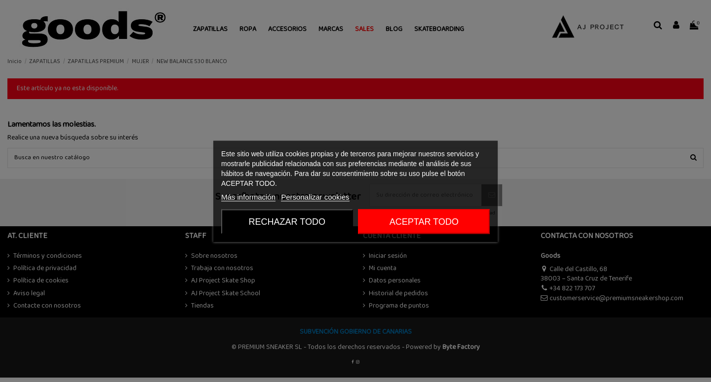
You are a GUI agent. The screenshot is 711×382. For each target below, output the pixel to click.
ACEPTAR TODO (424, 221)
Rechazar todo (287, 221)
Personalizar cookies (315, 196)
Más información (248, 196)
